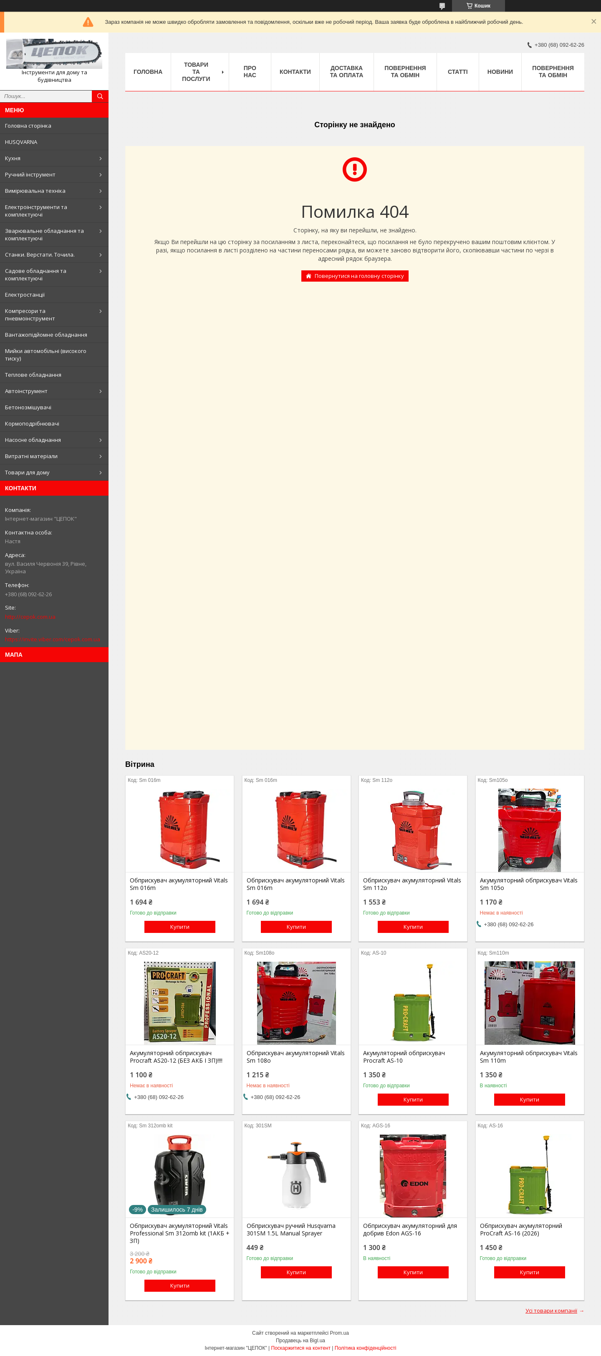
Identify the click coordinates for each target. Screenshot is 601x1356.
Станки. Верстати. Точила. (40, 254)
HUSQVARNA (21, 142)
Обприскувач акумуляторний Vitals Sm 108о (296, 1056)
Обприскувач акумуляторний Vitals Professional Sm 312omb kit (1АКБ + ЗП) (180, 1233)
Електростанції (25, 294)
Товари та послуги (196, 71)
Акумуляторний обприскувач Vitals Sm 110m (529, 1056)
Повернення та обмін (405, 71)
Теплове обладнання (33, 374)
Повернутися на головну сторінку (359, 276)
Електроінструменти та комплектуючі (36, 210)
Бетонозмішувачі (28, 407)
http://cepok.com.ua (30, 616)
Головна (148, 71)
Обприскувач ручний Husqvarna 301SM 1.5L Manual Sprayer (291, 1229)
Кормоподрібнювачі (32, 423)
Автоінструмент (26, 391)
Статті (458, 71)
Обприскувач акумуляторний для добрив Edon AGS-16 (410, 1229)
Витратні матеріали (31, 456)
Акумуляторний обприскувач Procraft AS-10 (404, 1056)
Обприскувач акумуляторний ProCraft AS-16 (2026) (521, 1229)
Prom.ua (339, 1333)
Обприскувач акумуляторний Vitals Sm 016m (179, 884)
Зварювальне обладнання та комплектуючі (44, 234)
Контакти (295, 71)
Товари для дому (27, 472)
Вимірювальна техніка (35, 190)
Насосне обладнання (33, 440)
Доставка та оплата (347, 71)
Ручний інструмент (30, 174)
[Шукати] (100, 96)
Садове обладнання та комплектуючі (35, 274)
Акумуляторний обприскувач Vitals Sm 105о (529, 884)
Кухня (12, 158)
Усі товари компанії (551, 1310)
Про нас (250, 71)
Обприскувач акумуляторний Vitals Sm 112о (412, 884)
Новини (500, 71)
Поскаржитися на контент (301, 1348)
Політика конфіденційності (365, 1348)
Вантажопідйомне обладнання (46, 334)
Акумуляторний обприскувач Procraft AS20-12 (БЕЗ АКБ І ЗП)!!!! (176, 1056)
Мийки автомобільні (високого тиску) (45, 354)
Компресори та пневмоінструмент (30, 314)
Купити (179, 926)
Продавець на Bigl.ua (300, 1340)
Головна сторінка (28, 125)
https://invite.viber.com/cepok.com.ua (52, 639)
